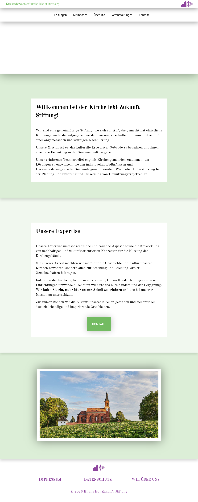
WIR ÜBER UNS (146, 479)
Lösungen (60, 15)
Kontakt (144, 15)
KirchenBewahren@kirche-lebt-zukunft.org (32, 4)
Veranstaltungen (121, 15)
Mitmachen (80, 15)
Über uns (99, 15)
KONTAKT (99, 324)
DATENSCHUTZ (98, 479)
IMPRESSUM (50, 479)
